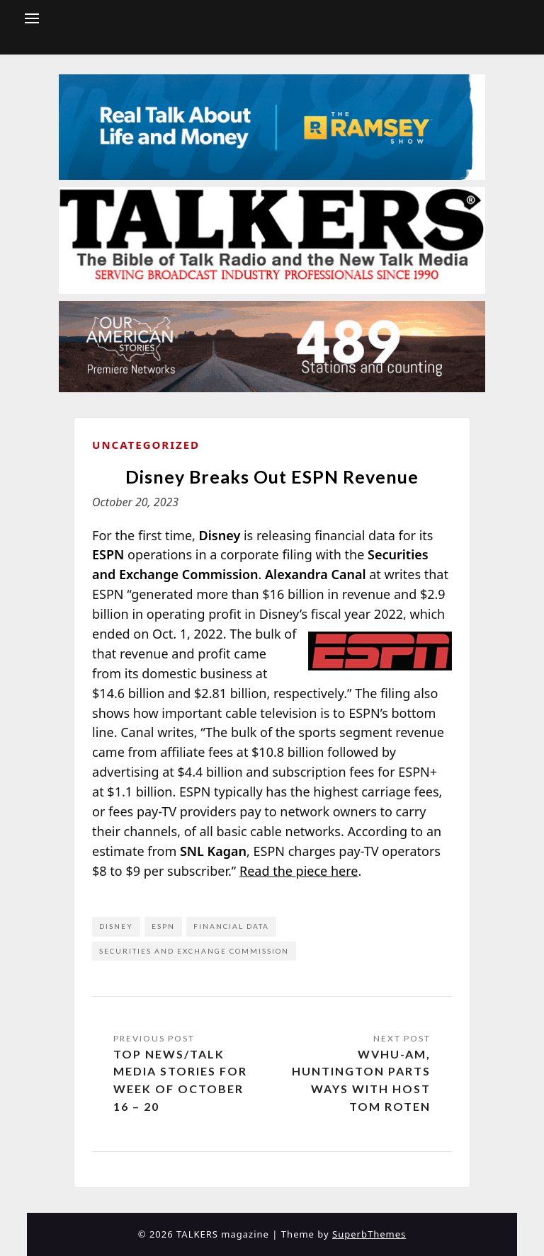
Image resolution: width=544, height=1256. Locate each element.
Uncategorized (146, 445)
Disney (116, 926)
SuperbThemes (369, 1234)
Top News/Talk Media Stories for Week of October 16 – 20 (180, 1080)
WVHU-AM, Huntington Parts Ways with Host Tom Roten (361, 1080)
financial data (231, 926)
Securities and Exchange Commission (194, 951)
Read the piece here (298, 870)
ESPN (163, 926)
